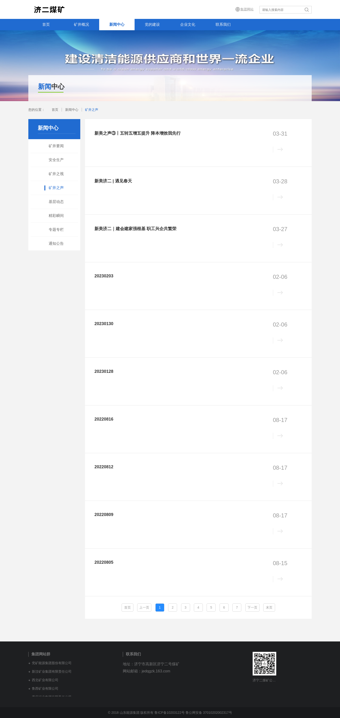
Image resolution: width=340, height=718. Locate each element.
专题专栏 (56, 230)
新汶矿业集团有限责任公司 (52, 671)
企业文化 (187, 24)
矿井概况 (81, 24)
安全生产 (56, 160)
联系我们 (223, 24)
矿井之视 (56, 174)
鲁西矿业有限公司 (45, 688)
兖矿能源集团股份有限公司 (52, 663)
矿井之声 (91, 110)
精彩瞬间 (56, 216)
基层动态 (56, 202)
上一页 (144, 607)
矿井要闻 (56, 146)
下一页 (252, 607)
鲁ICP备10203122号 (169, 712)
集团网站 (247, 9)
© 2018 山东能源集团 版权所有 (130, 712)
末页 (269, 607)
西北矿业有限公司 (45, 680)
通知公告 (56, 243)
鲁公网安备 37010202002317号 (209, 712)
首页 (46, 24)
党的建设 (152, 24)
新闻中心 (116, 24)
